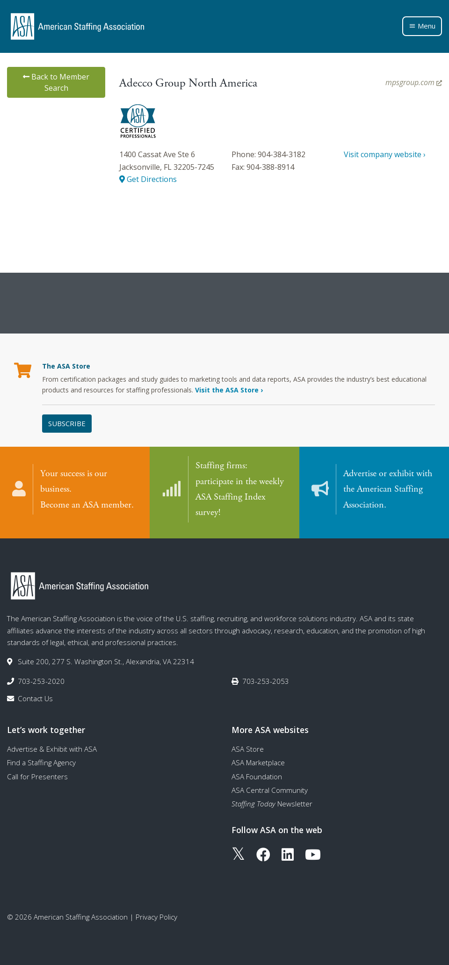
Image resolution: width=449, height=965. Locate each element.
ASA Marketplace (258, 759)
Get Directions (148, 179)
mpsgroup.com (413, 82)
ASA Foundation (257, 773)
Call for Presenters (37, 773)
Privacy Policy (156, 913)
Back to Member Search (56, 82)
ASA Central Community (270, 786)
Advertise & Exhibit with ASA (52, 745)
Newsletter (272, 800)
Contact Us (35, 695)
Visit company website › (385, 154)
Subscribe (67, 423)
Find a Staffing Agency (41, 759)
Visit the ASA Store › (229, 389)
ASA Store (248, 745)
